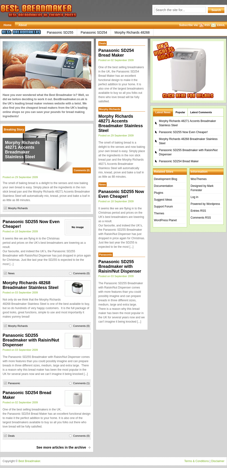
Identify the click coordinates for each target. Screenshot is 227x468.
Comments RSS (201, 217)
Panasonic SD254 (94, 32)
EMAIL (221, 25)
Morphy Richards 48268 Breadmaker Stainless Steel (30, 285)
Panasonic (14, 383)
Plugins (158, 192)
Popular (180, 112)
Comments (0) (82, 170)
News (11, 273)
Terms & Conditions (196, 461)
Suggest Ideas (163, 199)
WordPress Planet (165, 220)
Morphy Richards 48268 (132, 32)
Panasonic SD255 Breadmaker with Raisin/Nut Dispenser (31, 340)
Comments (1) (81, 383)
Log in (194, 197)
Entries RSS (198, 210)
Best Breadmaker (29, 461)
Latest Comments (201, 112)
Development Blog (165, 179)
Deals (11, 435)
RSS (207, 25)
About (22, 25)
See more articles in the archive (61, 447)
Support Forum (163, 206)
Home (7, 25)
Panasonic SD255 (60, 32)
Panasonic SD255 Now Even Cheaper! (121, 194)
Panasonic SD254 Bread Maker (116, 53)
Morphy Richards (18, 208)
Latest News (162, 112)
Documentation (163, 186)
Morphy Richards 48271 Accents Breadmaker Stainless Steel (22, 149)
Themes (159, 213)
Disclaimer (217, 461)
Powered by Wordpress (205, 204)
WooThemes (199, 179)
